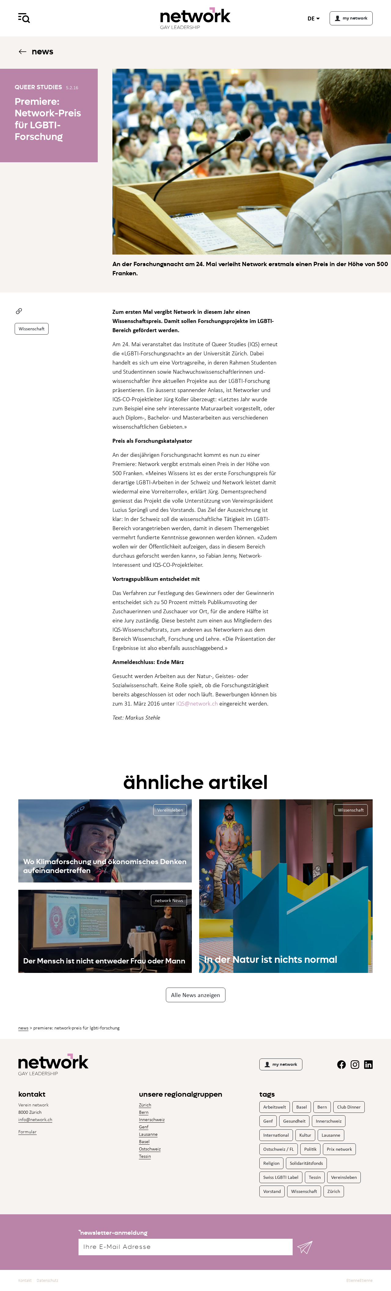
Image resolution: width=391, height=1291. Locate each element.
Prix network (339, 1149)
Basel (144, 1141)
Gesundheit (294, 1121)
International (276, 1135)
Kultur (305, 1135)
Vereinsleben (170, 810)
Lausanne (148, 1134)
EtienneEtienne (359, 1280)
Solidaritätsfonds (306, 1163)
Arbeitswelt (274, 1107)
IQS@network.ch (197, 703)
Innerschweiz (152, 1119)
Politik (310, 1149)
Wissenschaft (32, 328)
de (311, 18)
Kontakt (25, 1280)
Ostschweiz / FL (278, 1149)
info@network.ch (35, 1119)
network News (169, 900)
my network (281, 1064)
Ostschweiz (150, 1149)
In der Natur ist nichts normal (270, 959)
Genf (143, 1127)
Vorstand (272, 1191)
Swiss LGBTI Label (280, 1177)
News (35, 51)
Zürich (145, 1105)
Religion (271, 1163)
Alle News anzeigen (195, 995)
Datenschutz (47, 1280)
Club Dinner (349, 1107)
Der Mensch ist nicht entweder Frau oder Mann (104, 961)
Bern (143, 1112)
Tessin (145, 1156)
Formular (27, 1132)
